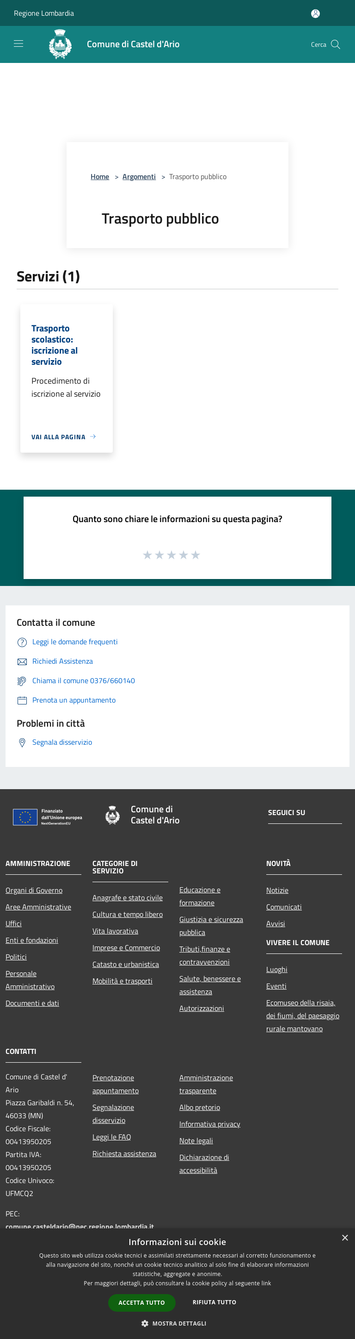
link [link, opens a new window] (266, 1283)
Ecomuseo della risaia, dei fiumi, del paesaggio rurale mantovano (302, 1015)
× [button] (344, 1238)
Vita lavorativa (115, 930)
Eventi (276, 985)
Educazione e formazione (199, 896)
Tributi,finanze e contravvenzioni (204, 955)
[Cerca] (335, 44)
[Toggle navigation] (18, 43)
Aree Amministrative (38, 906)
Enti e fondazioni (32, 940)
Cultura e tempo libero (127, 914)
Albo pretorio (199, 1107)
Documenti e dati (32, 1003)
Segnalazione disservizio (113, 1114)
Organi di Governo (34, 890)
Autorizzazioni (201, 1008)
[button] (177, 1323)
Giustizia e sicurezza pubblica (211, 926)
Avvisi (275, 923)
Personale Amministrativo (30, 980)
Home (100, 176)
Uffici (14, 923)
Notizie (277, 890)
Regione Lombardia (44, 13)
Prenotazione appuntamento (115, 1084)
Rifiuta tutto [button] (215, 1302)
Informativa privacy (209, 1123)
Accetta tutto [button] (142, 1303)
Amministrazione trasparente (206, 1084)
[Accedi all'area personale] (315, 13)
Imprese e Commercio (126, 947)
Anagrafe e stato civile (127, 897)
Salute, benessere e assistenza (210, 985)
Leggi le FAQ (111, 1136)
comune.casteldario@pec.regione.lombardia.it (80, 1226)
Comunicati (284, 906)
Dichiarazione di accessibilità (204, 1164)
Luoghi (277, 969)
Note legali (196, 1140)
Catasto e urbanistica (125, 964)
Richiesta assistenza (124, 1153)
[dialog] (177, 1283)
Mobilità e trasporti (122, 980)
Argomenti (139, 176)
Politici (16, 956)
